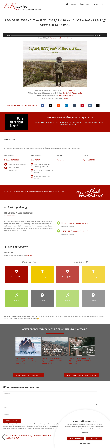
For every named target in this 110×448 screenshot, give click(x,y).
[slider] (52, 35)
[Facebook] (43, 105)
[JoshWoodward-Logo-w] (89, 188)
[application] (55, 35)
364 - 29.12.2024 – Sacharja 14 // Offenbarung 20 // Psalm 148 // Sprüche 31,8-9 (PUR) (81, 361)
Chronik (64, 93)
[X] (50, 105)
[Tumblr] (74, 105)
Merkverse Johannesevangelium (74, 231)
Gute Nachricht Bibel (66, 95)
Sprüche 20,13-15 (89, 160)
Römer (74, 93)
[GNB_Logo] (16, 115)
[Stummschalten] (100, 35)
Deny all (94, 438)
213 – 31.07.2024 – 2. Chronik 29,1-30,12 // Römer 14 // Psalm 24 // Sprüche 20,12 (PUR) (28, 437)
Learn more (85, 432)
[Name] (50, 407)
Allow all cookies (75, 438)
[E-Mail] (98, 105)
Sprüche (79, 93)
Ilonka (66, 98)
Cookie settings (85, 443)
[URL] (50, 414)
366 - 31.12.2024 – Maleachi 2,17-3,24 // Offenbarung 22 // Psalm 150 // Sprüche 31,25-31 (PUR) (28, 361)
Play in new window (56, 38)
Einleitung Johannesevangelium (74, 223)
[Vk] (90, 105)
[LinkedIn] (66, 105)
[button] (102, 4)
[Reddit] (58, 105)
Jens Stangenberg (10, 215)
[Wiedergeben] (5, 35)
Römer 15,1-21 (35, 160)
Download (67, 38)
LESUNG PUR (71, 90)
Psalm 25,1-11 (61, 160)
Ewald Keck (29, 255)
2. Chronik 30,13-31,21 (11, 160)
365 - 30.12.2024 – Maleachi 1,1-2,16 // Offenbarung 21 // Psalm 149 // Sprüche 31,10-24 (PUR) (54, 361)
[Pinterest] (82, 105)
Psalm (70, 93)
